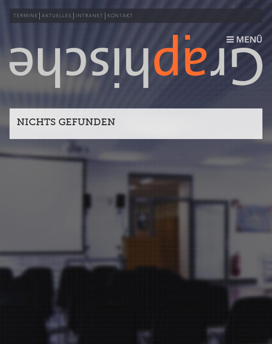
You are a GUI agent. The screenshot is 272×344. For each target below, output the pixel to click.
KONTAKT (120, 16)
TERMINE (25, 16)
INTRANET (89, 16)
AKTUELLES (57, 16)
